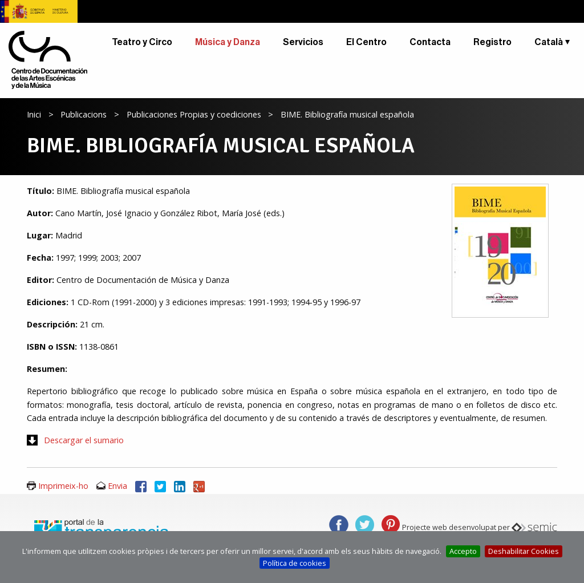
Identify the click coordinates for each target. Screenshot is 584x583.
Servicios (303, 42)
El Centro (366, 42)
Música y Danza (227, 42)
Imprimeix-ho (63, 485)
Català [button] (548, 42)
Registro (492, 42)
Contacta (430, 42)
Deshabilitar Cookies (523, 551)
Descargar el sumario (84, 440)
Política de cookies (294, 563)
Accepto (463, 551)
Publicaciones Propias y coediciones (194, 114)
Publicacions (83, 114)
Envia (117, 485)
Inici (34, 114)
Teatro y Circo (142, 42)
